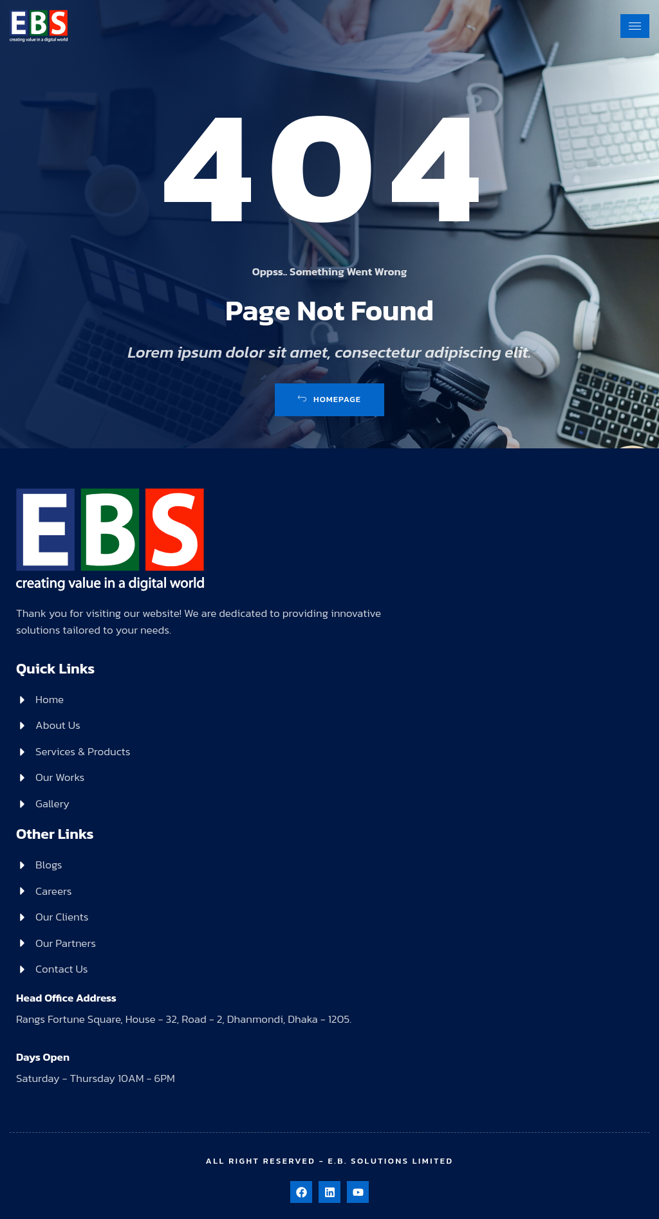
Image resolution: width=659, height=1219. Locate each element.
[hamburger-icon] (634, 24)
